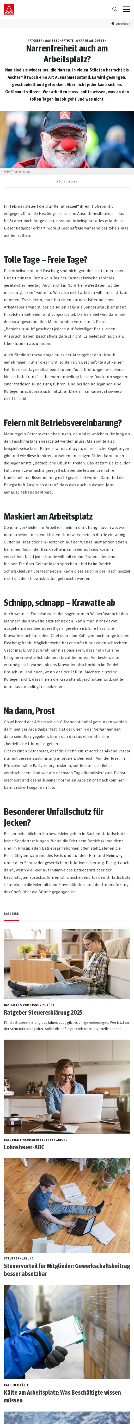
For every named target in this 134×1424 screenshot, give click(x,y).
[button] (123, 23)
